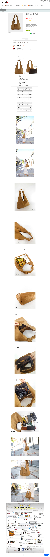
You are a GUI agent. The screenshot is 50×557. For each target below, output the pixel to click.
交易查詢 (45, 0)
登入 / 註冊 (48, 0)
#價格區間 (2, 8)
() (41, 0)
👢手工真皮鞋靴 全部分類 (17, 5)
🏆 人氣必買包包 (24, 5)
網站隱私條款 (25, 556)
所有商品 (2, 5)
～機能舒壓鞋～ (42, 5)
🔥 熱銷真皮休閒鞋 (30, 5)
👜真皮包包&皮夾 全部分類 (8, 5)
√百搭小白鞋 (36, 5)
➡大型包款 (2, 11)
